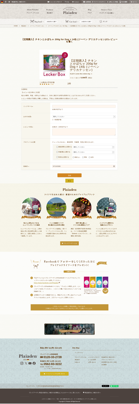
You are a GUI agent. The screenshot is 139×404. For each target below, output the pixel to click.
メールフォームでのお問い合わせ (55, 373)
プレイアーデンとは (70, 243)
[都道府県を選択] (93, 147)
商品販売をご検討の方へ (108, 357)
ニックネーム (28, 106)
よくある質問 (92, 359)
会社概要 (104, 364)
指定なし (77, 157)
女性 (91, 157)
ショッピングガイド (94, 357)
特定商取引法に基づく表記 (109, 362)
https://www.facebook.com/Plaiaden (46, 283)
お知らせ (77, 362)
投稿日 (26, 166)
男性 (84, 157)
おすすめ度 (27, 116)
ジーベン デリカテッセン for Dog (57, 26)
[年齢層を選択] (93, 152)
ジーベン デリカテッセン (37, 26)
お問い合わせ (92, 362)
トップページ (79, 352)
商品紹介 (23, 26)
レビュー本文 (28, 127)
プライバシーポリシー (107, 359)
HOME (16, 26)
